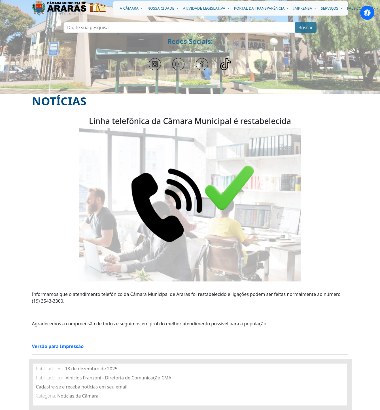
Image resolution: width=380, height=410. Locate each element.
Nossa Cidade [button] (161, 8)
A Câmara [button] (130, 8)
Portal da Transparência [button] (260, 8)
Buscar (305, 27)
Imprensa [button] (303, 8)
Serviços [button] (330, 8)
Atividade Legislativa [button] (204, 8)
